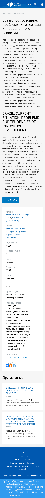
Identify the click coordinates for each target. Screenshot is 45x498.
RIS (19, 357)
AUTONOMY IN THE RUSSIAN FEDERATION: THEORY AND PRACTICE (20, 391)
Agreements (23, 456)
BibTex (24, 357)
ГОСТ (9, 357)
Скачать (11, 200)
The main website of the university (23, 463)
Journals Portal (23, 460)
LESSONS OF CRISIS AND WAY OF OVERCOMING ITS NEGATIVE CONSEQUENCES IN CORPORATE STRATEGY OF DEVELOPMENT (22, 420)
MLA (14, 357)
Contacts (23, 453)
